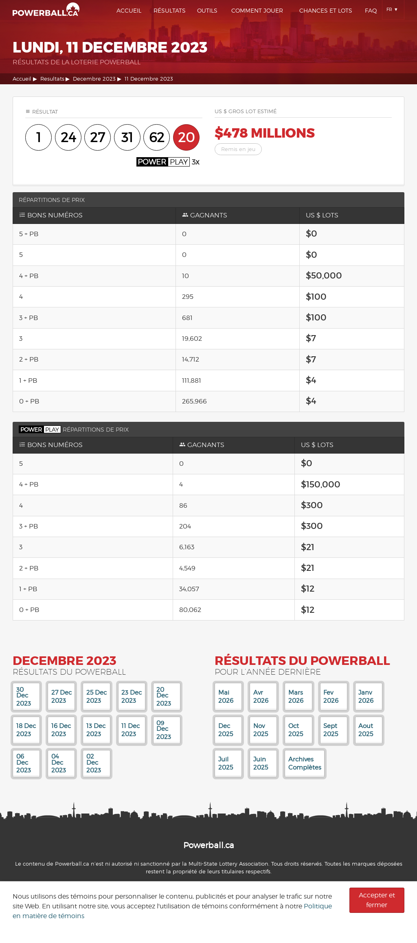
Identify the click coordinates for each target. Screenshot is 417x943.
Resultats (52, 79)
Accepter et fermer (377, 900)
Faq (371, 10)
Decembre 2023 (94, 79)
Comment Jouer (257, 10)
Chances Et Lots (325, 10)
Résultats (170, 10)
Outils (207, 10)
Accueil (128, 10)
